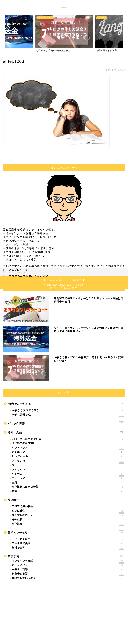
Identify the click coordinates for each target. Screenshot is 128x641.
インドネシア (68, 448)
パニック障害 (66, 423)
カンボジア (68, 452)
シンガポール (68, 456)
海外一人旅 (66, 432)
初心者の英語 (68, 574)
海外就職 (68, 519)
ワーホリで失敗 (68, 543)
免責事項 (77, 280)
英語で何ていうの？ (68, 578)
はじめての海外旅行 (68, 443)
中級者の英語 (68, 569)
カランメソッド (68, 565)
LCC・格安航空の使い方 (68, 439)
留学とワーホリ (66, 532)
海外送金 (68, 524)
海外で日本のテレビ (68, 515)
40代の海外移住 (68, 415)
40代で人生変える (66, 403)
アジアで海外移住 (68, 506)
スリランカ (68, 461)
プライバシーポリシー (57, 280)
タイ (68, 465)
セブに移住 (68, 511)
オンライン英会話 (68, 561)
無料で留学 (68, 548)
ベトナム (68, 474)
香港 (68, 491)
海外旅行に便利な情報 (68, 487)
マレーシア (68, 478)
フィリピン (68, 469)
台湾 (68, 482)
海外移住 (66, 499)
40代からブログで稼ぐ (68, 410)
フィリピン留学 (68, 539)
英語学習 (66, 556)
